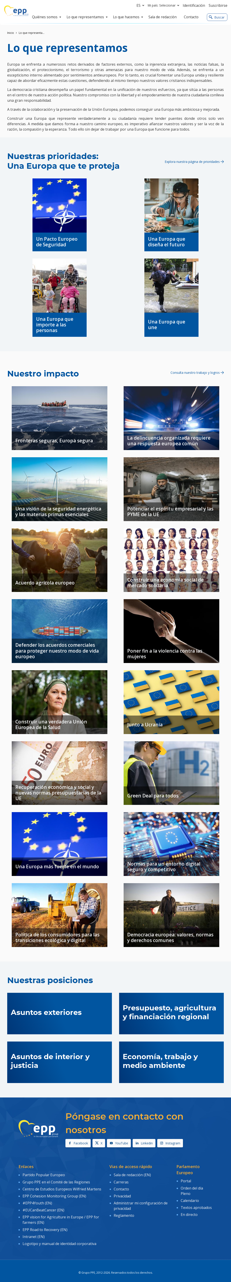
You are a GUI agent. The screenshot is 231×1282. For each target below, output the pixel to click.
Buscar (216, 17)
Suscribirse (218, 5)
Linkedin (144, 1143)
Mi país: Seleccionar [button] (164, 5)
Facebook (78, 1143)
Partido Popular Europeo (44, 1174)
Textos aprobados (196, 1205)
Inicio (10, 33)
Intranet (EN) (34, 1231)
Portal (186, 1180)
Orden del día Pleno (192, 1190)
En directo (189, 1212)
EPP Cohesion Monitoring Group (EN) (54, 1194)
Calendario (190, 1199)
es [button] (141, 5)
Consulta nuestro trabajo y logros (197, 372)
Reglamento (124, 1212)
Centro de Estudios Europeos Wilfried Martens (62, 1187)
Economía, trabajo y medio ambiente (160, 1061)
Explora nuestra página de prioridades (194, 161)
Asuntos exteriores (46, 1012)
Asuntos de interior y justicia (50, 1061)
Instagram (170, 1143)
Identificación (194, 5)
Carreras (121, 1181)
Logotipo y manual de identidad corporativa (59, 1238)
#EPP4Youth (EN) (37, 1200)
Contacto (121, 1187)
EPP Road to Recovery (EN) (45, 1225)
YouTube (119, 1143)
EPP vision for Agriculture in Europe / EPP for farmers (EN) (61, 1216)
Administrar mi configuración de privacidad (141, 1203)
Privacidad (122, 1194)
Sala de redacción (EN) (132, 1174)
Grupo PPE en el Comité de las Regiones (56, 1181)
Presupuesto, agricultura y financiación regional (169, 1012)
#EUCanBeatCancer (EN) (43, 1207)
